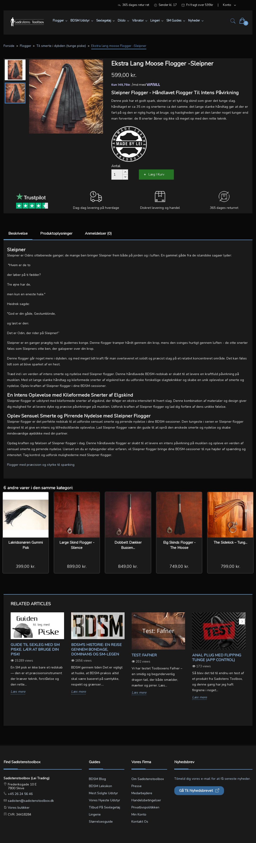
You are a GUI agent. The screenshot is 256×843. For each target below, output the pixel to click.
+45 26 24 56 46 (20, 794)
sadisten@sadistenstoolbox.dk (30, 800)
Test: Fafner (144, 655)
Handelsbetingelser (146, 800)
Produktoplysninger (56, 233)
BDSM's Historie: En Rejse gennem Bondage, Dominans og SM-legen (96, 649)
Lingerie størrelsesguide (101, 818)
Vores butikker (18, 807)
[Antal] (117, 174)
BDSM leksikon (100, 786)
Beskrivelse (18, 233)
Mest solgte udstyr (103, 793)
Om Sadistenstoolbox (147, 779)
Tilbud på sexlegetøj (104, 807)
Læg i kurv (156, 174)
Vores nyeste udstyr (104, 800)
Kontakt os (139, 821)
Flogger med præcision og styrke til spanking (40, 464)
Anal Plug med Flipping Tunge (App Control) (216, 658)
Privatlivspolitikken (145, 807)
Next (242, 621)
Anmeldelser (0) (98, 233)
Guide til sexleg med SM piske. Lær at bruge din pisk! (35, 649)
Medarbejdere (141, 793)
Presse (136, 786)
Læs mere (18, 692)
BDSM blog (97, 779)
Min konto (138, 814)
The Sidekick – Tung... (230, 542)
